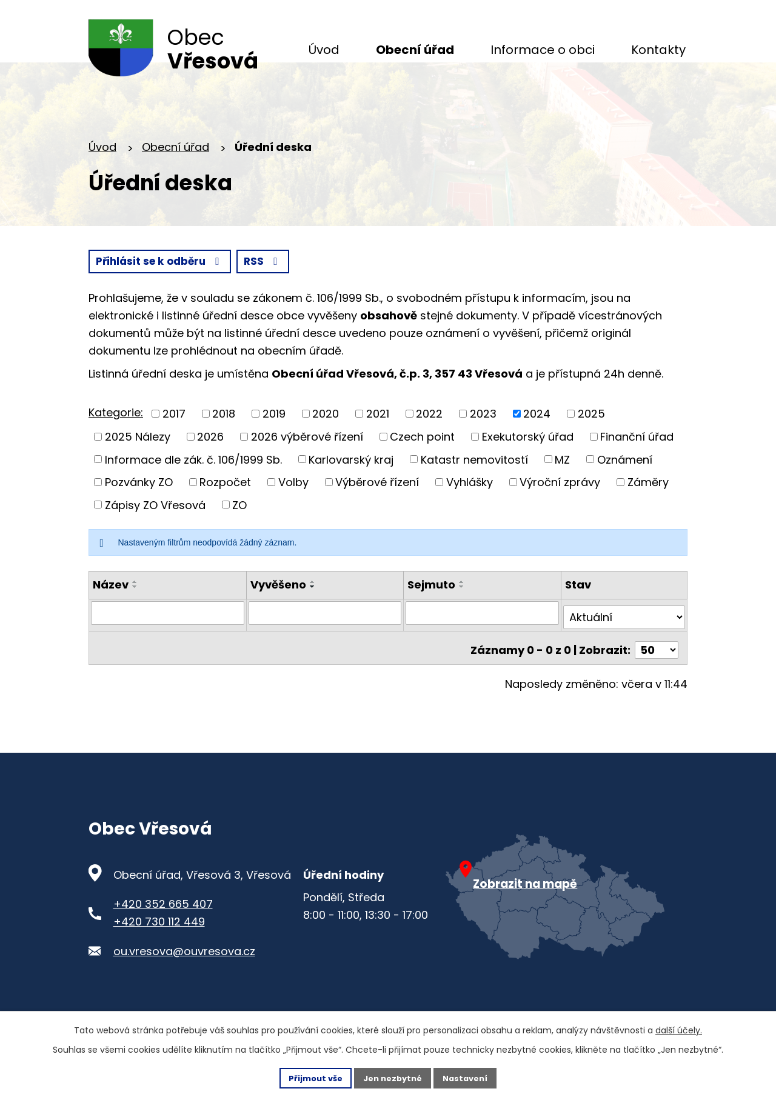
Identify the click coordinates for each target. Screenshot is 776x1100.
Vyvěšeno (278, 609)
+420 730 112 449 (159, 937)
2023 (483, 438)
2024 (536, 438)
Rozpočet (225, 507)
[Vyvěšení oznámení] (325, 637)
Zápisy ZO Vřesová (155, 529)
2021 (377, 438)
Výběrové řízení (377, 507)
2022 (429, 438)
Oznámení (624, 484)
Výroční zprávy (560, 507)
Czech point (422, 461)
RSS (116, 285)
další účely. (678, 1028)
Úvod (102, 170)
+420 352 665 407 (163, 920)
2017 (174, 438)
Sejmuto (431, 609)
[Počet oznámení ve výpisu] (656, 666)
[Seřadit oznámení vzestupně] (135, 606)
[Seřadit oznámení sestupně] (135, 611)
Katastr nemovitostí (474, 484)
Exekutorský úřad (528, 461)
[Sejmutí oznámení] (482, 637)
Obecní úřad (175, 170)
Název (111, 609)
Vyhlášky (469, 507)
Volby (293, 507)
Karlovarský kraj (351, 484)
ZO (239, 529)
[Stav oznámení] (624, 637)
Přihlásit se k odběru (225, 285)
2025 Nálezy (137, 461)
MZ (562, 484)
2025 (591, 438)
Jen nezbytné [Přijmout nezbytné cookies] (392, 1077)
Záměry (648, 507)
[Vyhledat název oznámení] (167, 637)
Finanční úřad (637, 461)
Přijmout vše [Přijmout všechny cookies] (310, 1077)
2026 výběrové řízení (307, 461)
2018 (223, 438)
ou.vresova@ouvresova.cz (184, 967)
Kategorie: (116, 437)
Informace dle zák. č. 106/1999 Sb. (193, 484)
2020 (325, 438)
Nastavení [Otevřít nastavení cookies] (470, 1077)
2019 (274, 438)
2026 (210, 461)
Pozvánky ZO (139, 507)
